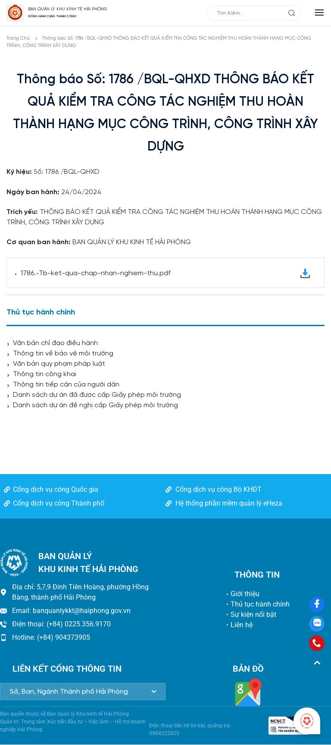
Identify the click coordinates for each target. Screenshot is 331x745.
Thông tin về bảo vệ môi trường (63, 353)
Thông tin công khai (44, 374)
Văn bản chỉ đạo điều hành (55, 343)
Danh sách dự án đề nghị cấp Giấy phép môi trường (95, 405)
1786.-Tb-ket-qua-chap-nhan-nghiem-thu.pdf (165, 274)
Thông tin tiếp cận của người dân (66, 384)
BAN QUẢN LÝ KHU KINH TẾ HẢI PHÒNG (67, 9)
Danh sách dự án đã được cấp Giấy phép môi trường (97, 395)
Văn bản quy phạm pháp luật (59, 364)
